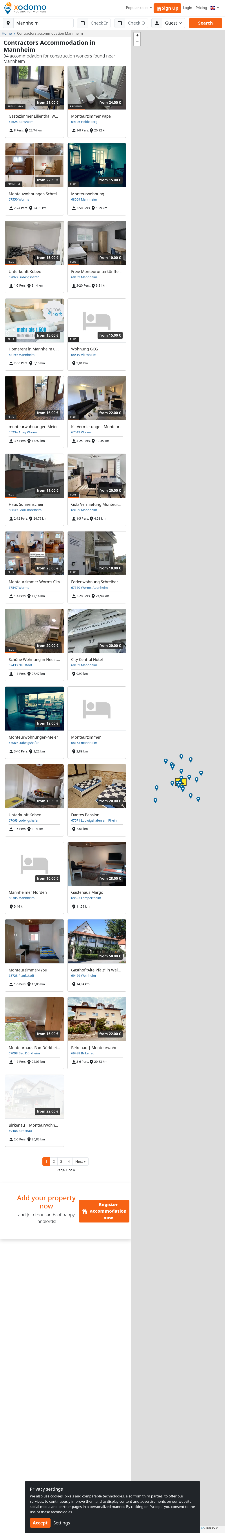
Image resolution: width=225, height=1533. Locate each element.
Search (205, 23)
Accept (40, 1523)
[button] (81, 1161)
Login (187, 7)
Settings (61, 1523)
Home (7, 33)
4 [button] (69, 1161)
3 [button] (61, 1161)
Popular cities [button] (137, 7)
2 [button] (54, 1161)
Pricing (201, 7)
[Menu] (215, 7)
